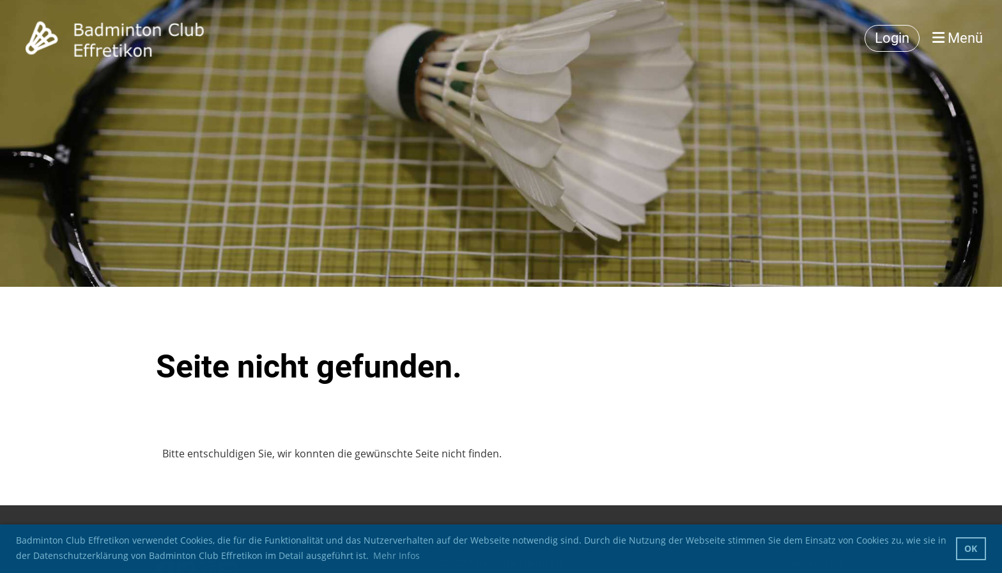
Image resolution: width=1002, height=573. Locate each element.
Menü (957, 38)
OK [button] (970, 548)
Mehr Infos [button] (396, 555)
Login (892, 38)
